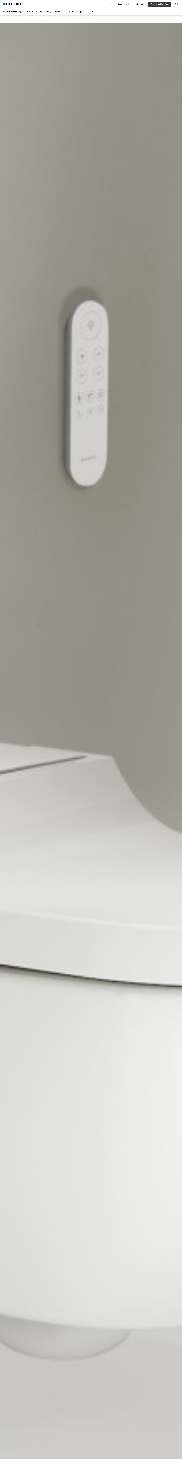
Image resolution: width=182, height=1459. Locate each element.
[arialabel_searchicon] (137, 4)
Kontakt (112, 4)
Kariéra (127, 4)
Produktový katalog (159, 4)
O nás (119, 4)
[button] (137, 4)
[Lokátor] (142, 4)
